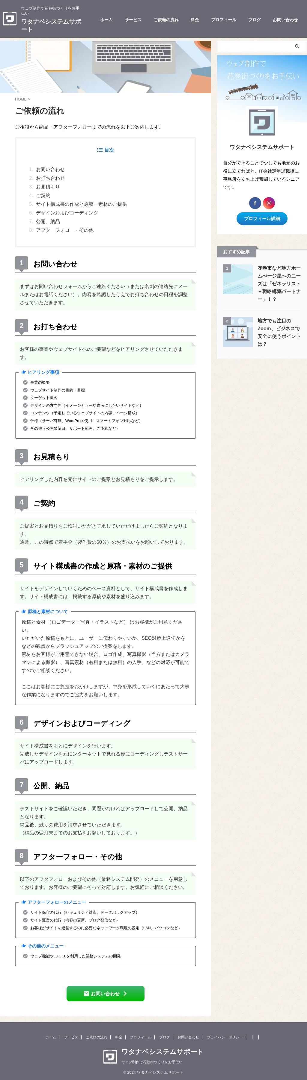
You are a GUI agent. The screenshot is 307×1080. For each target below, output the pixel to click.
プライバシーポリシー (225, 1036)
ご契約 (43, 195)
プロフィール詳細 (262, 217)
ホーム (106, 19)
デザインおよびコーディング (67, 212)
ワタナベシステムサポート (162, 1050)
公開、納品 (48, 221)
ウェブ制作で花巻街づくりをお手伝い (152, 1061)
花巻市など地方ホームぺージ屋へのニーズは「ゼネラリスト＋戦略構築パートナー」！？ (279, 282)
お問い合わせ (285, 19)
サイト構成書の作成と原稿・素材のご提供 (81, 204)
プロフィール (223, 19)
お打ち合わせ (50, 178)
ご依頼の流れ (166, 19)
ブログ (254, 19)
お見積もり (48, 186)
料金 (195, 19)
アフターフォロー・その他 (65, 230)
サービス (133, 19)
